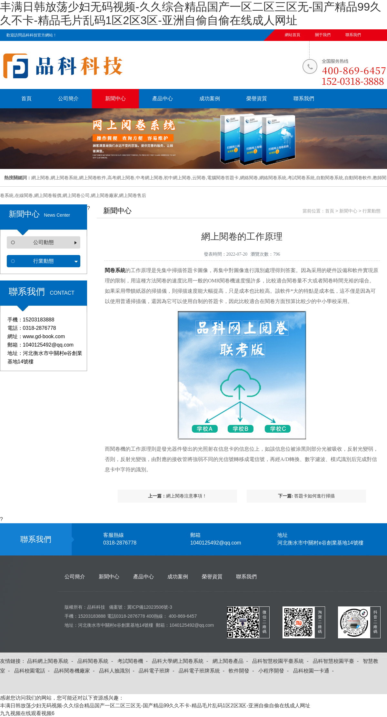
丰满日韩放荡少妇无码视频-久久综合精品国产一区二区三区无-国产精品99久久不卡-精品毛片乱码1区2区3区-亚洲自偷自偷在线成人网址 (155, 705)
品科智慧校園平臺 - (337, 661)
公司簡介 (68, 98)
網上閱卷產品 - (232, 661)
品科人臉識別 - (118, 670)
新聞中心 (115, 98)
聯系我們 (353, 35)
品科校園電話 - (33, 670)
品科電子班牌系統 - (203, 670)
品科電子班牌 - (158, 670)
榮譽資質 (256, 98)
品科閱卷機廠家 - (75, 670)
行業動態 (43, 261)
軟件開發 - (243, 670)
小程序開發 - (275, 670)
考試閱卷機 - (134, 661)
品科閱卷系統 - (96, 661)
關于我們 (323, 35)
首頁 (26, 98)
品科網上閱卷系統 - (51, 661)
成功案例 (209, 98)
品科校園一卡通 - (315, 670)
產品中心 (162, 98)
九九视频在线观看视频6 (27, 713)
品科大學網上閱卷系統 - (181, 661)
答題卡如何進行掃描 (314, 496)
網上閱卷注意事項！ (186, 496)
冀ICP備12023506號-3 (149, 607)
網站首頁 (292, 35)
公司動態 (43, 242)
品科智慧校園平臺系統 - (281, 661)
